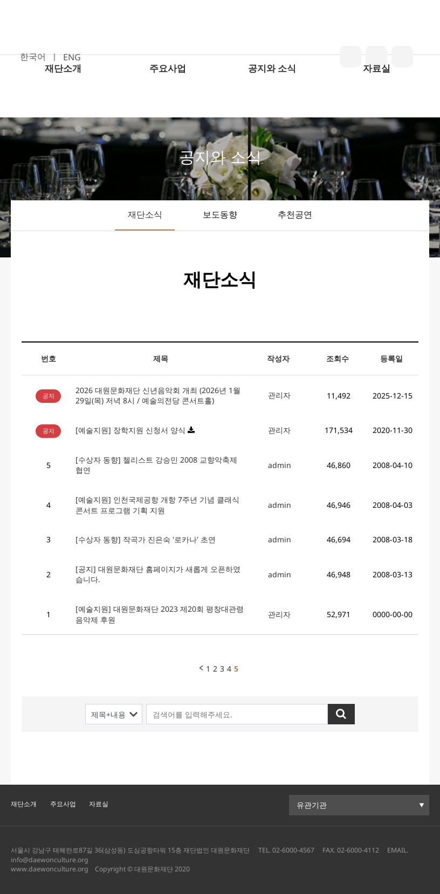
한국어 (33, 56)
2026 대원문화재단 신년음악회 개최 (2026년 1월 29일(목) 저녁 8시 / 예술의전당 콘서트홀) (157, 395)
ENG (72, 57)
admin (279, 465)
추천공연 (295, 214)
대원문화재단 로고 (219, 44)
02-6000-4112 (358, 850)
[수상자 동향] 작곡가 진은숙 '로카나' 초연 (145, 539)
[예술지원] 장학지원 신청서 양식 (130, 430)
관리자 (279, 395)
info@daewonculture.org (49, 859)
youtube (402, 56)
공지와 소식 (272, 103)
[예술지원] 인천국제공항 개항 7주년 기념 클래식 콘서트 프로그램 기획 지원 (157, 504)
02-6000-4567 (293, 850)
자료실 (376, 103)
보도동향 (220, 214)
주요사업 (167, 103)
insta (376, 56)
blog (350, 56)
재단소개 (63, 103)
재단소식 (145, 214)
